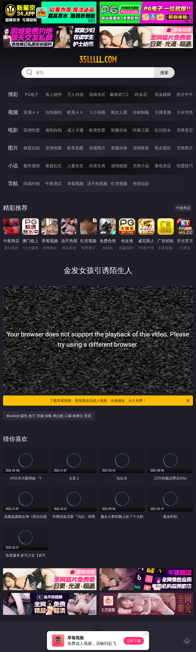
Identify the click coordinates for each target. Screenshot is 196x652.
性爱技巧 (185, 165)
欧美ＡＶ (75, 112)
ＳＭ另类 (185, 112)
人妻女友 (75, 165)
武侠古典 (97, 165)
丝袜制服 (141, 112)
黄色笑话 (163, 165)
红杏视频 (119, 183)
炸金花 (141, 94)
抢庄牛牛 (185, 94)
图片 (13, 147)
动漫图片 (97, 148)
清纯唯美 (141, 148)
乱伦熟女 (163, 130)
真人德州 (53, 94)
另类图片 (185, 148)
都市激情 (31, 165)
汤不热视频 (97, 183)
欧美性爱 (97, 130)
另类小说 (141, 165)
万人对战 (75, 94)
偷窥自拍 (31, 148)
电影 (13, 129)
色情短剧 (141, 183)
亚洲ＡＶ (31, 112)
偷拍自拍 (53, 130)
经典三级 (141, 130)
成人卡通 (75, 130)
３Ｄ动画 (97, 112)
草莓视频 (75, 183)
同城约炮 (31, 183)
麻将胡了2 (119, 94)
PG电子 (31, 94)
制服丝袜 (119, 130)
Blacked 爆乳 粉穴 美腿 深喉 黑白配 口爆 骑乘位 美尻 (49, 415)
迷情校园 (119, 165)
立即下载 (134, 640)
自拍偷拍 (53, 112)
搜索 (164, 72)
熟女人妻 (119, 112)
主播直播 (163, 112)
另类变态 (185, 130)
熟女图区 (163, 148)
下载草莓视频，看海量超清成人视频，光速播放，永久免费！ (120, 401)
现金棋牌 (163, 94)
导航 (13, 183)
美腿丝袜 (119, 148)
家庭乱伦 (53, 165)
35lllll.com (98, 59)
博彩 (13, 94)
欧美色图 (75, 148)
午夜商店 (53, 183)
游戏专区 (97, 94)
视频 (13, 112)
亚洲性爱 (31, 130)
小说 (13, 165)
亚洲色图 (53, 148)
